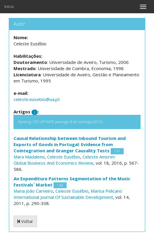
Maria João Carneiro (33, 191)
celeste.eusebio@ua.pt (37, 99)
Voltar (25, 221)
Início (9, 6)
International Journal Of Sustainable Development (63, 197)
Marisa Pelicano (106, 191)
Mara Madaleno (29, 157)
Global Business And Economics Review (53, 163)
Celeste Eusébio (63, 157)
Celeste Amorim (98, 157)
